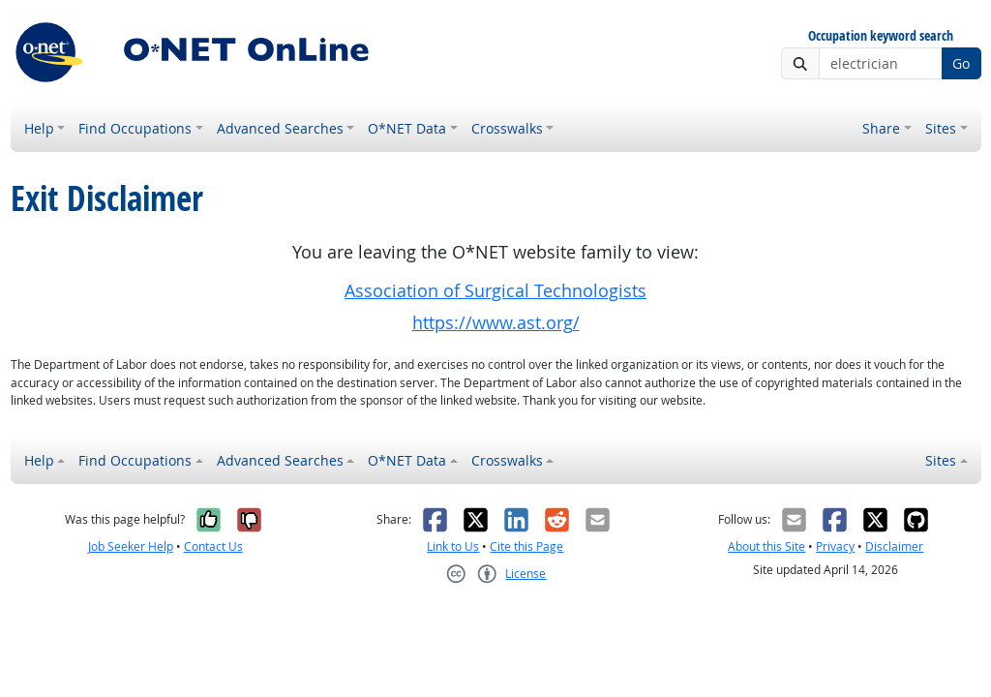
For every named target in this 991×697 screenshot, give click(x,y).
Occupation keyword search (880, 36)
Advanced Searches (280, 128)
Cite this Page (526, 546)
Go (961, 63)
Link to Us (453, 546)
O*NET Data (407, 128)
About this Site (766, 546)
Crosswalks (507, 128)
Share (881, 128)
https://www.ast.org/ (496, 323)
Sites (940, 128)
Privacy (835, 546)
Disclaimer (894, 546)
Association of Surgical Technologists (495, 291)
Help (39, 128)
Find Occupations (135, 128)
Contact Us (213, 546)
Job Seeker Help (130, 546)
